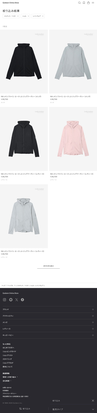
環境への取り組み (10, 377)
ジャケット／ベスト (10, 16)
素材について (8, 367)
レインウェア (37, 16)
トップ (4, 285)
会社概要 (7, 381)
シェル (24, 16)
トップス (10, 285)
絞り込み (24, 408)
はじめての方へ (8, 348)
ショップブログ (8, 363)
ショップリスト (8, 355)
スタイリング (7, 359)
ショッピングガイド (9, 351)
